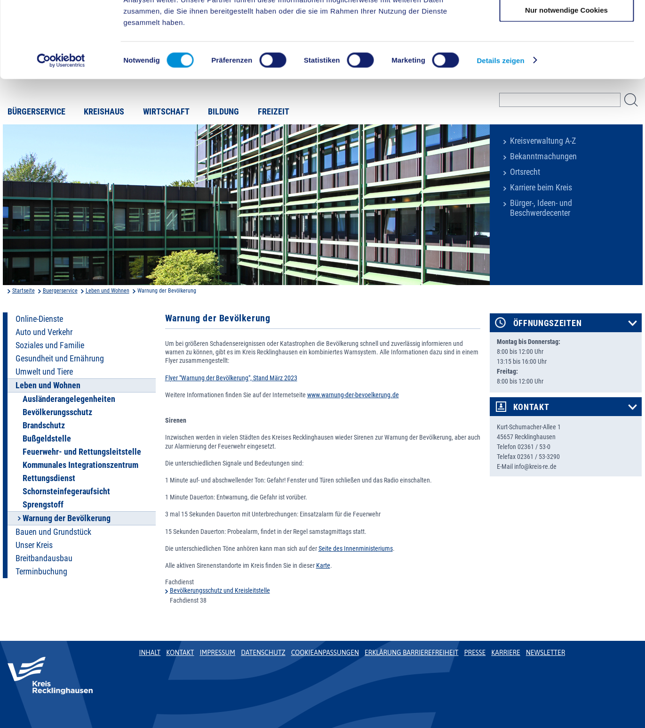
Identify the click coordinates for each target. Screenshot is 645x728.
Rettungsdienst (49, 478)
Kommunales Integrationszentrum (80, 465)
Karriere (505, 652)
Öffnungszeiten (547, 323)
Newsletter (545, 652)
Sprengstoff (43, 504)
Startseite (23, 290)
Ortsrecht (525, 172)
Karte (323, 565)
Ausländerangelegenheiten (69, 399)
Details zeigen (500, 129)
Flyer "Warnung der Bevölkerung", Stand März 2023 (231, 378)
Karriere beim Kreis (541, 187)
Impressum (217, 652)
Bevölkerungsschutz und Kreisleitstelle (220, 590)
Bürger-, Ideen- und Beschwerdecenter (541, 208)
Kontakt (531, 407)
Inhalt (150, 652)
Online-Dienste (39, 319)
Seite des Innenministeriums (356, 548)
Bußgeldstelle (47, 438)
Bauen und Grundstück (53, 532)
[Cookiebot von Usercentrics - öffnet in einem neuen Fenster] (61, 129)
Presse (475, 652)
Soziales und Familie (50, 345)
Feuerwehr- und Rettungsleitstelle (82, 452)
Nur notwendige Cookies (566, 78)
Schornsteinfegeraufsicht (66, 491)
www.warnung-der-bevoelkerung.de (353, 395)
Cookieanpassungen (325, 652)
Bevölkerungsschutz (57, 412)
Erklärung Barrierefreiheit (411, 652)
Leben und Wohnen (107, 290)
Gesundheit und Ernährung (60, 358)
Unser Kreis (34, 545)
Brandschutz (44, 425)
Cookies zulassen (566, 23)
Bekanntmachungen (543, 156)
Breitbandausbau (44, 558)
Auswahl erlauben (566, 51)
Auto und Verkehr (44, 332)
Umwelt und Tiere (44, 371)
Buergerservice (60, 290)
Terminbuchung (41, 571)
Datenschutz (263, 652)
